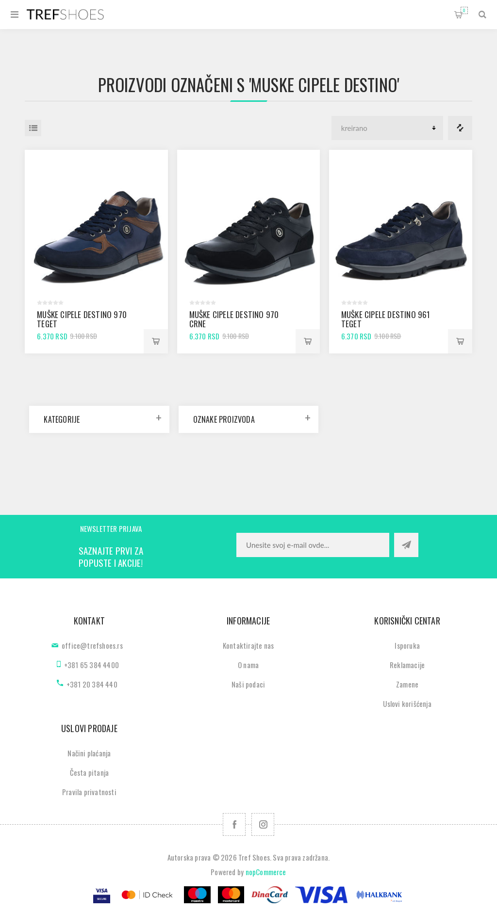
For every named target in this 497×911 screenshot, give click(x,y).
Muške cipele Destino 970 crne (234, 319)
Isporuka (407, 645)
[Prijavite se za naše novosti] (312, 545)
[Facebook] (234, 824)
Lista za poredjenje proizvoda (460, 128)
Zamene (407, 684)
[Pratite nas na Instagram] (262, 824)
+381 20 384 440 (91, 684)
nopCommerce (266, 871)
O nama (248, 664)
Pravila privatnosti (89, 791)
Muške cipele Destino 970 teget (82, 319)
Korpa (464, 10)
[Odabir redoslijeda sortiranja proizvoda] (387, 128)
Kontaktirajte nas (248, 645)
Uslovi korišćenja (407, 703)
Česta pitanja (89, 772)
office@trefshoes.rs (92, 645)
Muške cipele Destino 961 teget (386, 319)
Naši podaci (248, 684)
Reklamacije (407, 664)
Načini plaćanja (89, 753)
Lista (33, 128)
